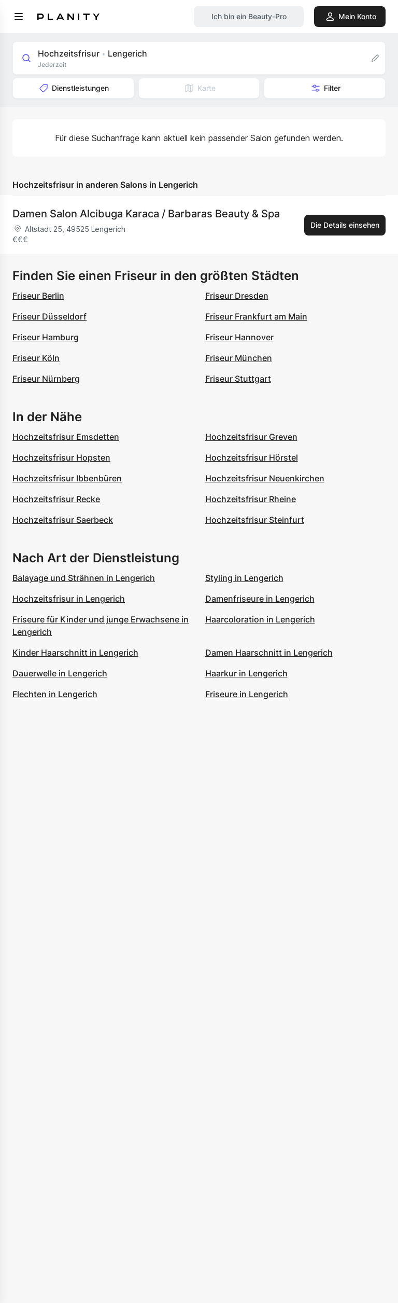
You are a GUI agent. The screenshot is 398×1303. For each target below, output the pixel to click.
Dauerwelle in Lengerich (59, 673)
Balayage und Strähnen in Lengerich (83, 578)
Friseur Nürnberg (46, 378)
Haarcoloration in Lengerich (260, 619)
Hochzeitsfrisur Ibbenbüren (67, 478)
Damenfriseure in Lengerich (260, 598)
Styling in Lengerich (244, 578)
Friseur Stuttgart (238, 378)
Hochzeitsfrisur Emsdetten (65, 437)
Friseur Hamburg (45, 337)
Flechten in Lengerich (54, 694)
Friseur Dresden (236, 295)
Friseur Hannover (239, 337)
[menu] (18, 16)
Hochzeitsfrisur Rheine (250, 499)
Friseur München (238, 358)
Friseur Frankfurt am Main (256, 316)
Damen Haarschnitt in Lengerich (269, 652)
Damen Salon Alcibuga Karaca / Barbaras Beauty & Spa (146, 213)
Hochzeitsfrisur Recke (56, 499)
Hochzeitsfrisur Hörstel (251, 457)
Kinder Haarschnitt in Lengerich (75, 652)
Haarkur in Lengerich (246, 673)
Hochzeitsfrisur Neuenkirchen (264, 478)
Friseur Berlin (38, 295)
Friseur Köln (36, 358)
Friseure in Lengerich (246, 694)
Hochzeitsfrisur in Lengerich (68, 598)
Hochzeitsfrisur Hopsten (61, 457)
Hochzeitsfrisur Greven (251, 437)
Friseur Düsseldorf (49, 316)
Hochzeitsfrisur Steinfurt (254, 520)
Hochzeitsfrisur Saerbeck (62, 520)
